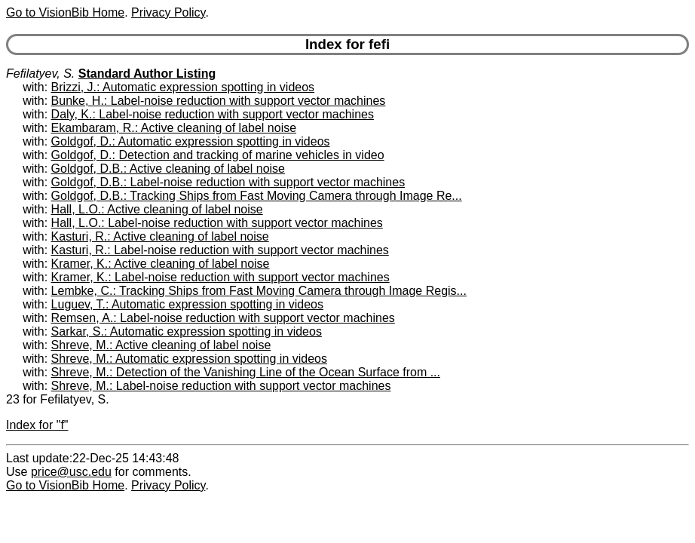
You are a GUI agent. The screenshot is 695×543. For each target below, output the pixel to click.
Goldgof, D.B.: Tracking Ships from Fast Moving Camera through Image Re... (256, 195)
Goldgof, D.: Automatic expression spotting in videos (190, 141)
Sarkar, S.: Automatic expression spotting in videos (186, 331)
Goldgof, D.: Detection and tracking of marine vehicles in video (217, 155)
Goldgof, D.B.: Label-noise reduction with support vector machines (228, 182)
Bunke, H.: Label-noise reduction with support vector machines (218, 100)
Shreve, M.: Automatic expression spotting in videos (189, 358)
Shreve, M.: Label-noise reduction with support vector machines (221, 385)
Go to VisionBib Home (65, 12)
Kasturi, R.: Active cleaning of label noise (160, 236)
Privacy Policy (168, 12)
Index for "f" (37, 425)
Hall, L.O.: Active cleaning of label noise (157, 209)
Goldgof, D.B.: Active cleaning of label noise (168, 168)
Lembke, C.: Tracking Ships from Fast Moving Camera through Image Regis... (259, 290)
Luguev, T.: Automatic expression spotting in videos (187, 304)
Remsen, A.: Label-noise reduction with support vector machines (223, 317)
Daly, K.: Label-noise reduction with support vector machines (212, 114)
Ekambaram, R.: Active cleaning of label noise (174, 127)
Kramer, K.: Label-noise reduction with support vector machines (220, 277)
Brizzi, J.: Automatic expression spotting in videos (183, 87)
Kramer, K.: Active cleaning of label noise (160, 263)
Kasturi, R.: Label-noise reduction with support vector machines (220, 250)
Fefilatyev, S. (40, 73)
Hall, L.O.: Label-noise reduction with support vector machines (217, 222)
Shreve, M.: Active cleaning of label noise (161, 345)
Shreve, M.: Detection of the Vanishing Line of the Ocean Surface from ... (245, 372)
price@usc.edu (71, 471)
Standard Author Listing (147, 73)
